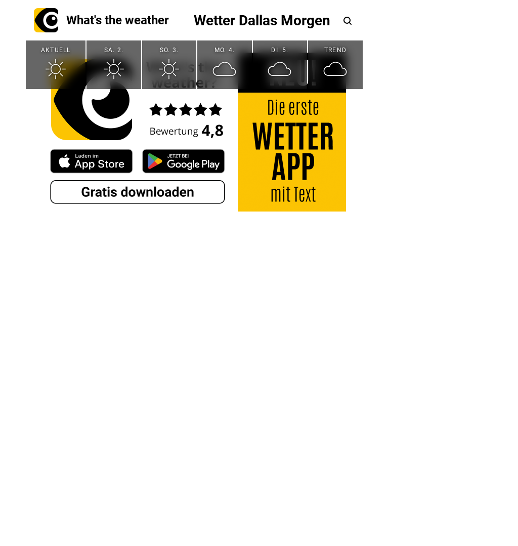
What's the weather (101, 20)
